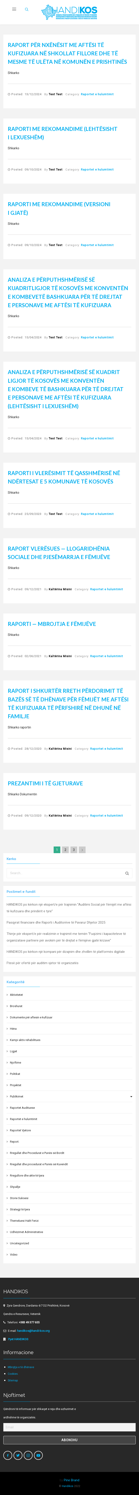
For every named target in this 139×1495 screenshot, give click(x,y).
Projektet (15, 1085)
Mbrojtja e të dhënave (21, 1367)
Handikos (67, 1486)
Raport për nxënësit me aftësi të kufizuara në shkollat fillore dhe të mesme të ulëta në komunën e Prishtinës (67, 53)
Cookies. (13, 1373)
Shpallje (15, 1186)
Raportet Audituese (22, 1107)
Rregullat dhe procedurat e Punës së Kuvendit (39, 1164)
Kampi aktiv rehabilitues (25, 1040)
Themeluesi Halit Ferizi (24, 1220)
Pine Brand (71, 1480)
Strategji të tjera (20, 1209)
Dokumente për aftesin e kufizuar (31, 1017)
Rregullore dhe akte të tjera (27, 1175)
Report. (14, 1141)
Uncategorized (19, 1243)
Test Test (56, 94)
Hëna (13, 1028)
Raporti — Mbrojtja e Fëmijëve (52, 624)
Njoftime (15, 1062)
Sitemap (13, 1380)
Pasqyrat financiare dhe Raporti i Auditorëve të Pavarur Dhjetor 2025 (56, 922)
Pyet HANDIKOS (18, 1339)
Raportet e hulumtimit (97, 94)
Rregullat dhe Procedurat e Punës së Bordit (37, 1153)
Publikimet (16, 1096)
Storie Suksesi (19, 1198)
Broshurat (16, 1006)
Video (14, 1254)
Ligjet (13, 1051)
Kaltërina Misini (60, 589)
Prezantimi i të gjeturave (45, 783)
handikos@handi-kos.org (33, 1330)
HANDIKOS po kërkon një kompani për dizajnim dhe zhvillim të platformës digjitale (66, 952)
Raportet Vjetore (20, 1130)
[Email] (69, 1427)
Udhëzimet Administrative (26, 1232)
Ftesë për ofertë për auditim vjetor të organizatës (42, 963)
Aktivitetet (16, 994)
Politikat (15, 1074)
